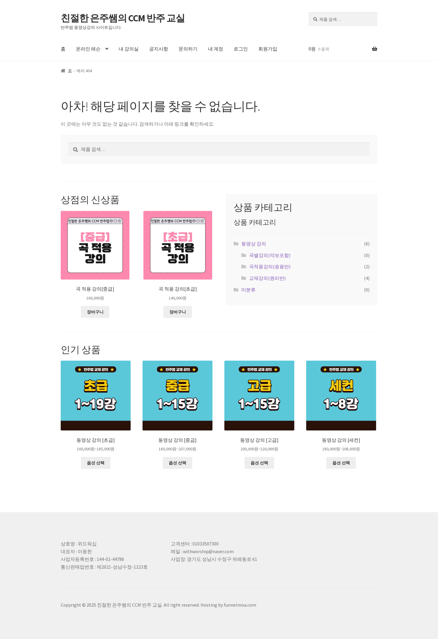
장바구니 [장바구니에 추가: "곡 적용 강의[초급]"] (177, 312)
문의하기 (188, 49)
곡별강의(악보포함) (269, 255)
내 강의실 (129, 49)
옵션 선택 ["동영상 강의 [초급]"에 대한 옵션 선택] (95, 463)
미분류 (248, 290)
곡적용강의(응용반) (269, 266)
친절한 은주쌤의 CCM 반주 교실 (123, 18)
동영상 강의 (253, 244)
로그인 (241, 49)
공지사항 (158, 49)
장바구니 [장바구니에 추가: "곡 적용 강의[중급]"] (95, 312)
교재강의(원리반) (267, 278)
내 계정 (215, 49)
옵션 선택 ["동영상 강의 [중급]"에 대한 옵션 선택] (177, 463)
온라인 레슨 (88, 49)
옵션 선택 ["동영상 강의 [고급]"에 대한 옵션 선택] (259, 463)
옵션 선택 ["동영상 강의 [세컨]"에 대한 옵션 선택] (341, 463)
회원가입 (267, 49)
